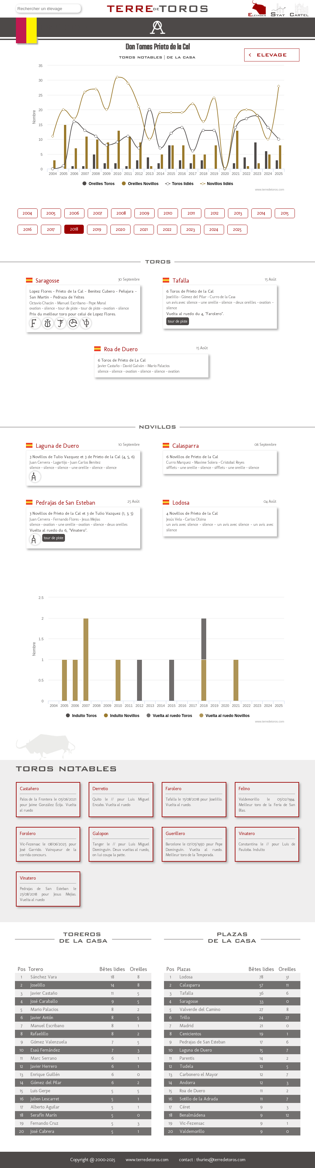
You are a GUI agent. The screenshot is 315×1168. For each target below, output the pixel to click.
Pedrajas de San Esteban (65, 502)
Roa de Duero (121, 349)
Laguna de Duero (57, 445)
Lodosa (180, 502)
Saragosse (47, 280)
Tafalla (180, 280)
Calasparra (185, 445)
